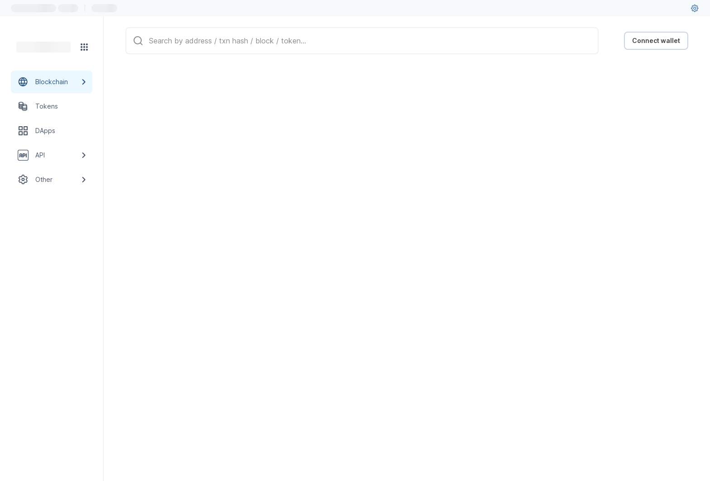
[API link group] (51, 155)
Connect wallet (656, 40)
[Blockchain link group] (51, 82)
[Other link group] (51, 179)
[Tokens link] (51, 106)
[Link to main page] (43, 47)
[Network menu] (84, 47)
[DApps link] (51, 130)
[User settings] (694, 8)
